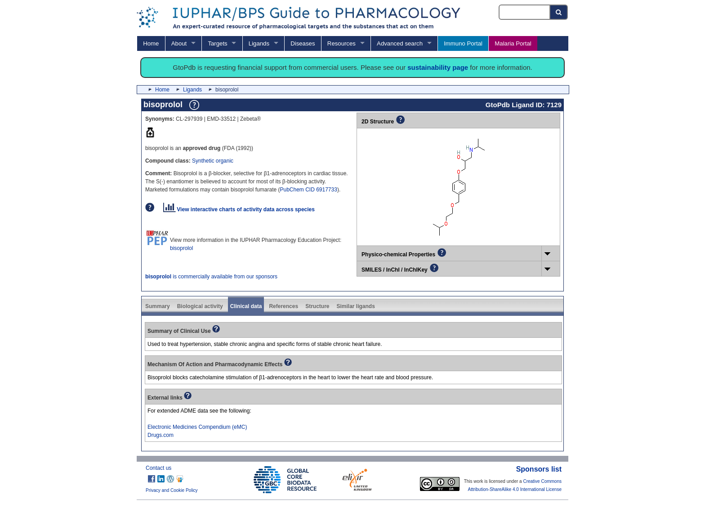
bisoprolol (181, 248)
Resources (341, 43)
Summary (157, 306)
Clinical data (246, 306)
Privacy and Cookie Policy (172, 490)
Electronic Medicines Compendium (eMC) (197, 427)
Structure (317, 306)
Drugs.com (160, 435)
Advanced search (400, 43)
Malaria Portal (513, 43)
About (179, 43)
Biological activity (200, 306)
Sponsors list (539, 469)
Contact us (158, 468)
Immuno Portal (463, 43)
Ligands (259, 43)
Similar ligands (355, 306)
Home (151, 43)
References (283, 306)
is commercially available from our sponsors (211, 276)
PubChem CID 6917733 (308, 189)
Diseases (302, 43)
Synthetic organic (212, 161)
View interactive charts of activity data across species (239, 209)
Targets (217, 43)
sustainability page (437, 67)
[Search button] (559, 12)
